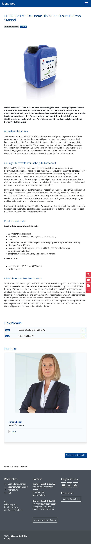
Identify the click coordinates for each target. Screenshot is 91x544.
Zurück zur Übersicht (75, 455)
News (16, 466)
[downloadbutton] (83, 330)
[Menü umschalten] (86, 3)
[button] (88, 274)
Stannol (7, 466)
